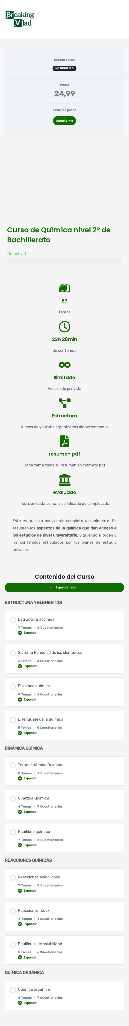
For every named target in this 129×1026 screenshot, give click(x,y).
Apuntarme (64, 120)
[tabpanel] (64, 352)
